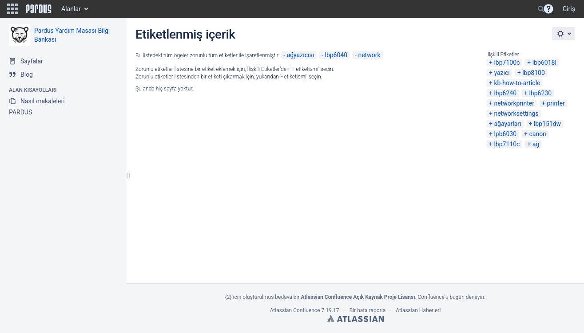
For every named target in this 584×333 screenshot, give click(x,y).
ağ (535, 144)
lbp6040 (336, 55)
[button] (12, 9)
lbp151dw (547, 123)
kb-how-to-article (517, 82)
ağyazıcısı (300, 55)
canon (537, 133)
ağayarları (507, 123)
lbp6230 (540, 93)
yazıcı (501, 72)
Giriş (569, 8)
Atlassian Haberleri (418, 310)
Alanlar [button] (71, 8)
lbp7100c (507, 62)
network (369, 55)
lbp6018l (544, 62)
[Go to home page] (38, 9)
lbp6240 (505, 93)
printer (556, 103)
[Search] (540, 8)
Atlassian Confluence (295, 310)
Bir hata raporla (367, 310)
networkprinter (514, 103)
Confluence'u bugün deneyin (451, 297)
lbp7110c (507, 144)
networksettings (516, 113)
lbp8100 (533, 72)
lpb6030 (505, 133)
